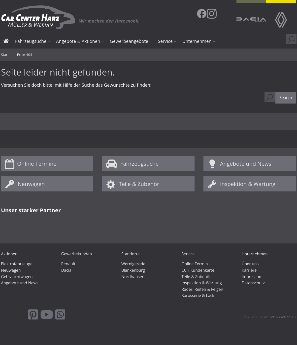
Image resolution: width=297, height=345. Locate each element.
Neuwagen (31, 183)
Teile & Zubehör (139, 183)
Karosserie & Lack (197, 295)
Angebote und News (245, 163)
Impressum (252, 276)
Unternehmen (196, 41)
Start (6, 41)
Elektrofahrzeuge (17, 263)
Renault (68, 263)
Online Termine (37, 163)
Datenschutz (253, 283)
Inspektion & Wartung (247, 183)
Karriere (249, 270)
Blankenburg (133, 270)
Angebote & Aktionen (78, 41)
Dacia (66, 270)
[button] (285, 98)
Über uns (250, 263)
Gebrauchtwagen (17, 276)
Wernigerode (133, 263)
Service (165, 41)
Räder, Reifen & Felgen (202, 289)
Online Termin (194, 263)
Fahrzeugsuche (30, 41)
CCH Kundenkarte (197, 270)
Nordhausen (132, 276)
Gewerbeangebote (129, 41)
